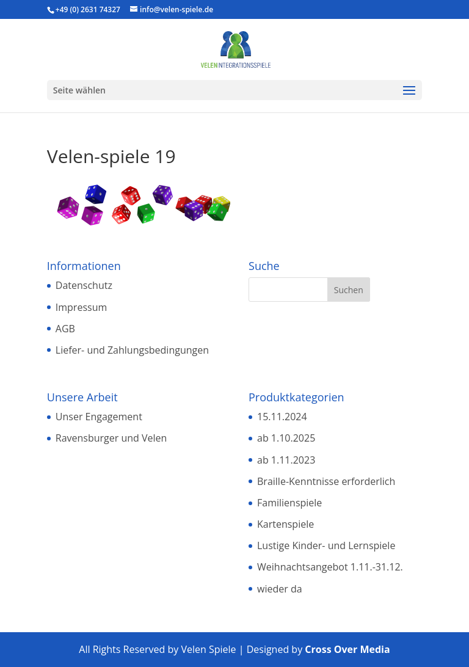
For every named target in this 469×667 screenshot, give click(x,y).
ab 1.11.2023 (286, 460)
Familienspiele (289, 502)
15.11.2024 (282, 416)
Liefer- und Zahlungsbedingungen (132, 350)
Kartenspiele (285, 524)
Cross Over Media (347, 649)
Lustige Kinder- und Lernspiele (326, 545)
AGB (65, 328)
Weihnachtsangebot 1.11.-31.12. (330, 567)
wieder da (279, 589)
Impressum (81, 307)
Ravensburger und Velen (111, 438)
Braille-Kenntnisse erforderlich (326, 481)
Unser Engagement (99, 416)
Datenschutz (84, 285)
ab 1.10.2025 (286, 438)
